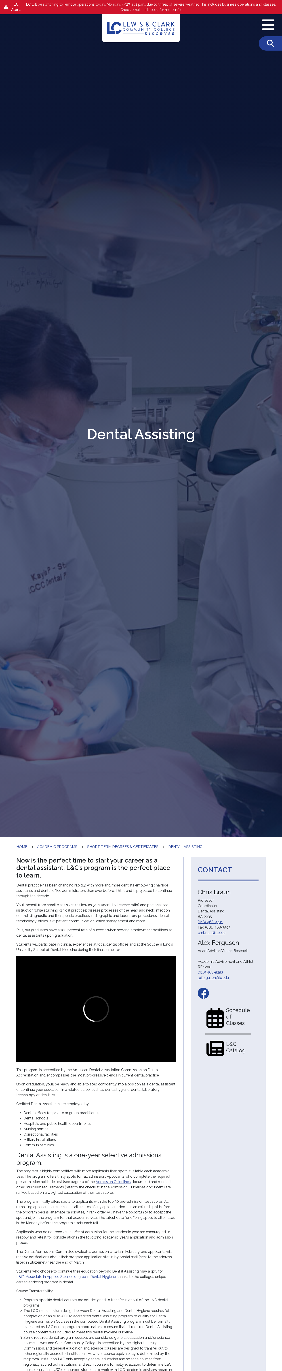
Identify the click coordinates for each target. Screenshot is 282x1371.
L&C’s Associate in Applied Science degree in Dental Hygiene (66, 1277)
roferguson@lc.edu (213, 978)
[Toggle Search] (270, 43)
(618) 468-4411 (210, 922)
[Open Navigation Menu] (268, 25)
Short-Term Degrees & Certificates (122, 847)
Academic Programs (57, 847)
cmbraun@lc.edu (211, 933)
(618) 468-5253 (210, 972)
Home (21, 847)
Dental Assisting (185, 847)
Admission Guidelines (113, 1182)
